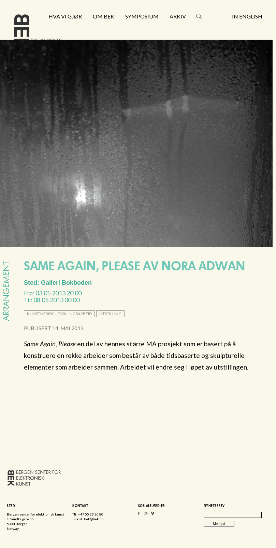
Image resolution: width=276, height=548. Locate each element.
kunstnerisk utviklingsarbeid (59, 313)
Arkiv (178, 16)
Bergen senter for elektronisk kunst (38, 33)
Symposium (142, 16)
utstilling (110, 313)
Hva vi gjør (65, 16)
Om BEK (103, 16)
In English (247, 16)
